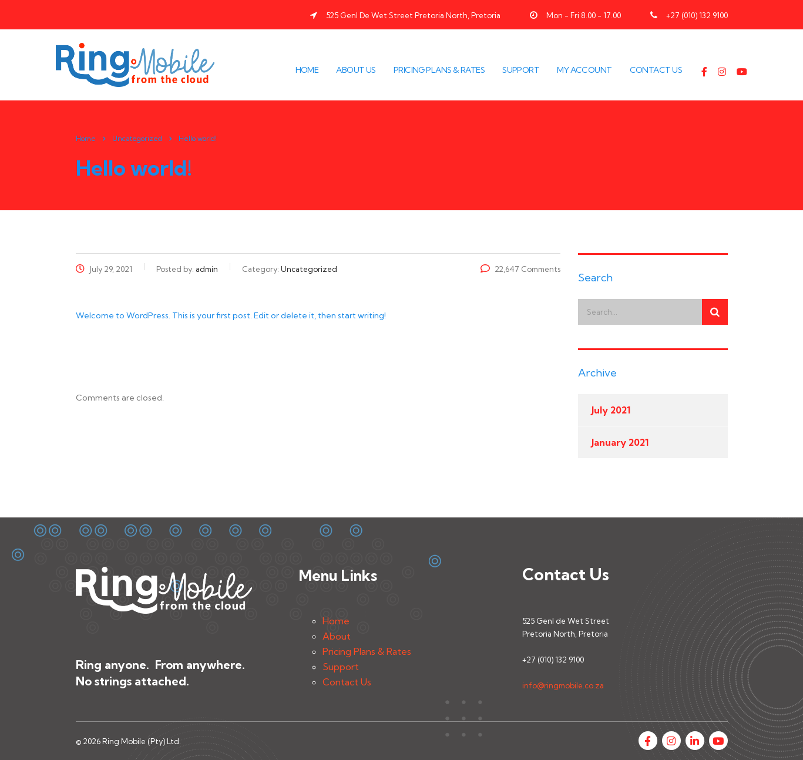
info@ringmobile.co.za (563, 685)
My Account (584, 70)
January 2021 (620, 442)
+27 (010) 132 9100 (697, 15)
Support (520, 70)
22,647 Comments (520, 269)
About (336, 636)
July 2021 (611, 410)
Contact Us (656, 70)
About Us (356, 70)
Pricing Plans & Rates (439, 70)
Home (307, 70)
